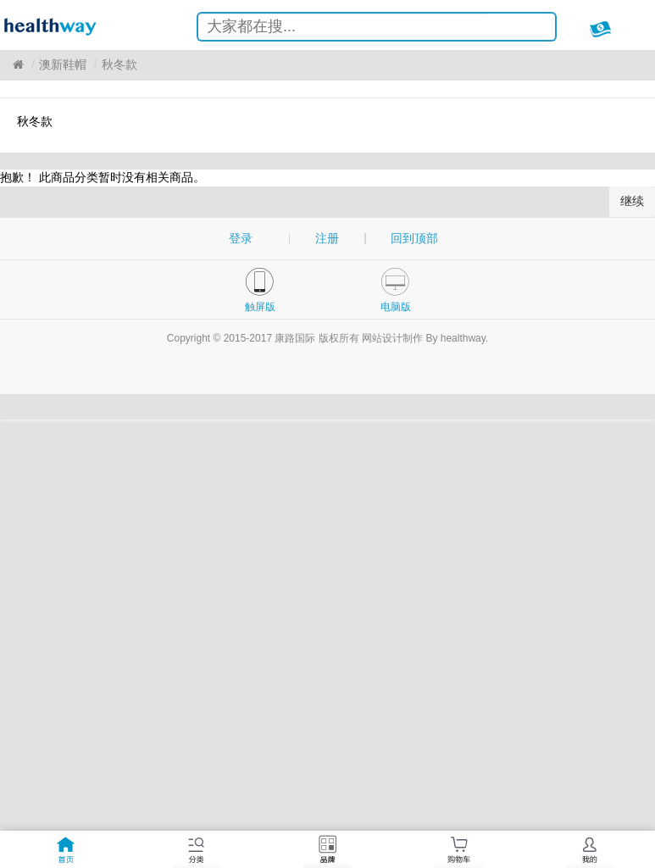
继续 (632, 201)
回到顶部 (414, 238)
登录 (241, 238)
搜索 (529, 29)
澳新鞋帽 (62, 64)
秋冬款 (119, 64)
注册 (327, 238)
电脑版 (395, 307)
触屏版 (260, 307)
